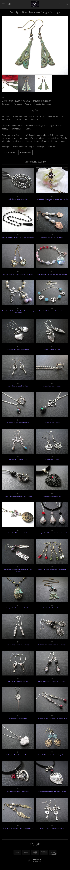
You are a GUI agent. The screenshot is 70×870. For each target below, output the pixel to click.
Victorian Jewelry (9, 152)
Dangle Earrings (25, 152)
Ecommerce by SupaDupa (37, 860)
